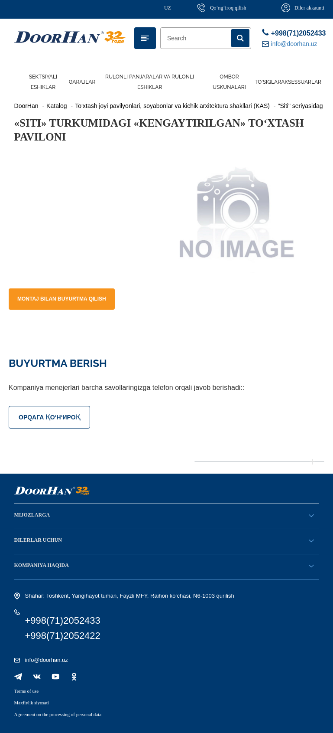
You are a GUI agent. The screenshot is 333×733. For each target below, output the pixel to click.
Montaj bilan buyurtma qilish (61, 299)
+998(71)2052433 (290, 33)
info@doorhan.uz (46, 660)
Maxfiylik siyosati (31, 702)
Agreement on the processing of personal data (58, 714)
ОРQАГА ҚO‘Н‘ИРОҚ (49, 417)
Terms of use (26, 691)
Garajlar (82, 82)
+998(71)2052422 (62, 635)
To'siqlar (268, 82)
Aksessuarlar (301, 82)
